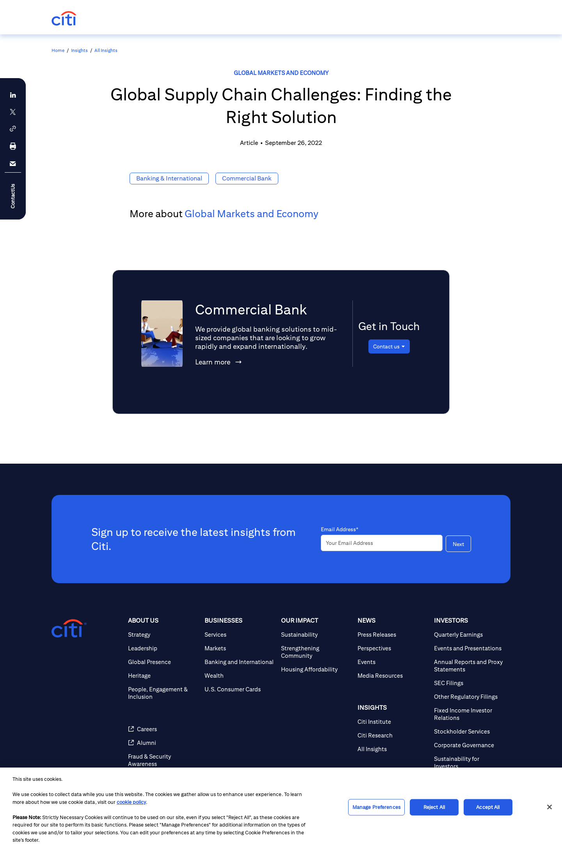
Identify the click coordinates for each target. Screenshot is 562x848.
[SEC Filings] (469, 683)
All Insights (105, 50)
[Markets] (240, 648)
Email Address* (339, 529)
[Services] (240, 634)
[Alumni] (163, 742)
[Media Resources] (392, 675)
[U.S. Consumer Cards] (240, 689)
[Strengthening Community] (316, 651)
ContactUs (13, 196)
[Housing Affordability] (316, 669)
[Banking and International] (240, 662)
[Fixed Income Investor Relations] (469, 714)
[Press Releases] (392, 634)
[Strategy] (163, 634)
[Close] (549, 807)
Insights (79, 50)
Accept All (488, 807)
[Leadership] (163, 648)
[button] (13, 128)
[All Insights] (392, 749)
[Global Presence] (163, 662)
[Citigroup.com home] (69, 628)
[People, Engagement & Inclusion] (163, 693)
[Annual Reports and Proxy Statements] (469, 665)
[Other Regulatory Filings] (469, 696)
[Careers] (163, 729)
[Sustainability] (316, 634)
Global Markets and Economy (281, 73)
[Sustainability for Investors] (469, 762)
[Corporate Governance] (469, 745)
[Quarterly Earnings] (469, 634)
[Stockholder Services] (469, 731)
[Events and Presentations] (469, 648)
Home (58, 50)
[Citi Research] (392, 735)
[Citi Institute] (392, 721)
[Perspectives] (392, 648)
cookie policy (131, 802)
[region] (281, 808)
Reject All (434, 807)
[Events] (392, 662)
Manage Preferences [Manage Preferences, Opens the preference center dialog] (376, 807)
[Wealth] (240, 675)
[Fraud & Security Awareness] (163, 760)
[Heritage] (163, 675)
